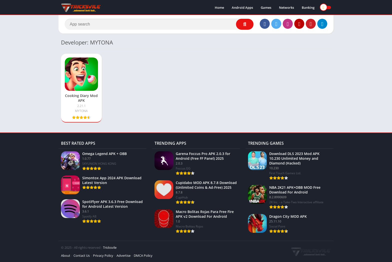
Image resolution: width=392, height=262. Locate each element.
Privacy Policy (103, 255)
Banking (308, 7)
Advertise (123, 255)
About (65, 255)
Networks (286, 7)
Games (266, 7)
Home (219, 7)
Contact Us (82, 255)
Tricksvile (109, 247)
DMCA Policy (143, 255)
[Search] (159, 24)
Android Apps (242, 7)
